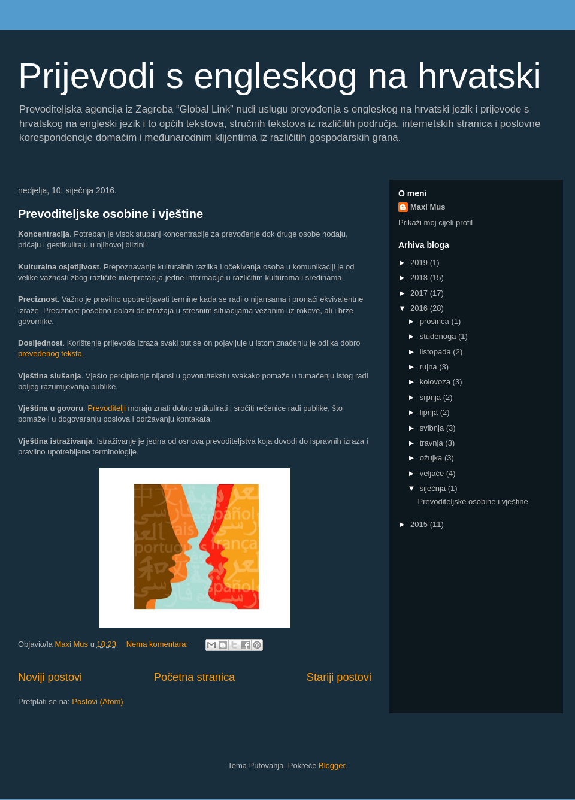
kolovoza (436, 381)
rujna (430, 366)
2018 (420, 277)
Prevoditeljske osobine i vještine (110, 213)
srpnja (431, 397)
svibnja (433, 427)
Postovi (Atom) (97, 701)
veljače (433, 473)
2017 (420, 293)
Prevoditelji (106, 408)
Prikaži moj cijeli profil (435, 222)
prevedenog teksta (50, 353)
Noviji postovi (50, 677)
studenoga (439, 336)
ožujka (432, 457)
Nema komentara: (158, 644)
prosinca (436, 321)
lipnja (430, 412)
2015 (420, 524)
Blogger (332, 765)
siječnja (434, 488)
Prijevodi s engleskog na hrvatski (279, 76)
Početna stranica (194, 677)
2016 (420, 308)
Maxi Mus (428, 206)
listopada (436, 351)
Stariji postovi (339, 677)
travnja (433, 442)
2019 (420, 262)
